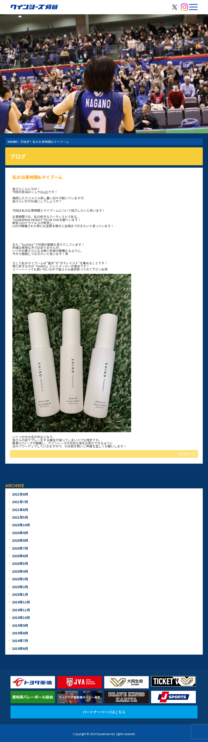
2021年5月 (20, 517)
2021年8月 (20, 494)
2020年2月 (20, 586)
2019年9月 (20, 625)
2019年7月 (20, 640)
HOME (12, 142)
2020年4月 (20, 571)
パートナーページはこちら (104, 711)
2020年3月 (20, 579)
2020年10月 (21, 524)
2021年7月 (20, 501)
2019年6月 (20, 648)
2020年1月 (20, 594)
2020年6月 (20, 555)
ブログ (25, 142)
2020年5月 (20, 563)
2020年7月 (20, 548)
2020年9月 (20, 532)
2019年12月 (21, 602)
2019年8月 (20, 633)
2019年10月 (21, 617)
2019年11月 (21, 609)
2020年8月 (20, 540)
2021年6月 (20, 509)
